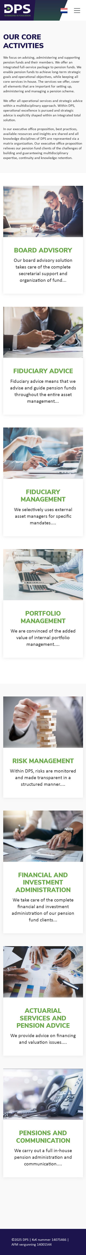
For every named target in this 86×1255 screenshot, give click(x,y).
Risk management (43, 762)
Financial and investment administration (43, 883)
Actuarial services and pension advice (43, 1018)
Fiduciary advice (43, 372)
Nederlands (64, 10)
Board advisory (43, 251)
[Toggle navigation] (77, 10)
